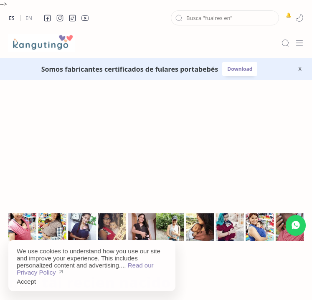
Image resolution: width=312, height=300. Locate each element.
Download (239, 68)
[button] (47, 18)
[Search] (285, 43)
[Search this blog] (225, 17)
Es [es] (11, 18)
